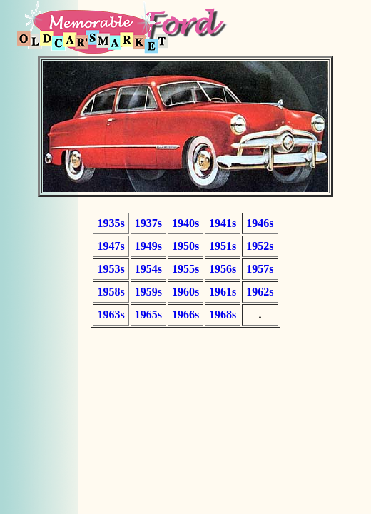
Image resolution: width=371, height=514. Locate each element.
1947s (110, 246)
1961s (222, 292)
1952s (259, 246)
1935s (110, 223)
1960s (185, 292)
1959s (148, 292)
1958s (110, 292)
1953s (110, 269)
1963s (110, 314)
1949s (148, 246)
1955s (185, 269)
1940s (185, 223)
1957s (259, 269)
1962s (259, 292)
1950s (185, 246)
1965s (148, 314)
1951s (222, 246)
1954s (148, 269)
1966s (185, 314)
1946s (259, 223)
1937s (148, 223)
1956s (222, 269)
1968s (222, 314)
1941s (222, 223)
